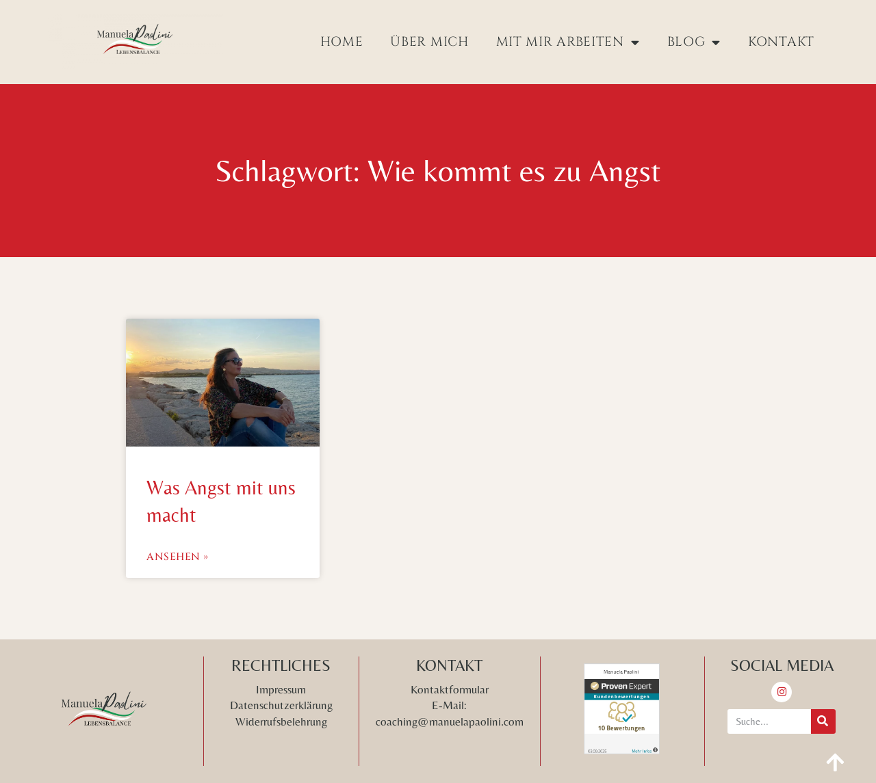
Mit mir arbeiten (568, 42)
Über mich (429, 42)
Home (341, 42)
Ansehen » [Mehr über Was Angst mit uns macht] (177, 557)
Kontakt (781, 42)
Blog (694, 42)
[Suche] (823, 721)
